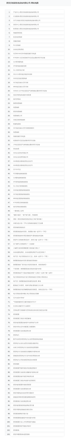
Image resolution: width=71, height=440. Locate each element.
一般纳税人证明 (18, 211)
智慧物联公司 (17, 115)
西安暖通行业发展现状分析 (22, 389)
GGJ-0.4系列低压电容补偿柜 (22, 74)
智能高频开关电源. (19, 136)
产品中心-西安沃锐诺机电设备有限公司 (26, 12)
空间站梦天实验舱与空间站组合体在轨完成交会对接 (30, 310)
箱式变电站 (17, 99)
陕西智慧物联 (17, 103)
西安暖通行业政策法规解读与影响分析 (25, 372)
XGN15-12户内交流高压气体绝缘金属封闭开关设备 (30, 91)
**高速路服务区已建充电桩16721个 (24, 302)
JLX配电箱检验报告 (19, 178)
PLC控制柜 (17, 45)
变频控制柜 (17, 41)
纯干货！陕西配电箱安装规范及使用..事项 (27, 281)
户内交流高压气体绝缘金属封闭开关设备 (26, 144)
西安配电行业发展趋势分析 (22, 401)
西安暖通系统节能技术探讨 (22, 426)
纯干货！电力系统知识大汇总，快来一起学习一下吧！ (31, 256)
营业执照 (16, 149)
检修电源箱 (17, 124)
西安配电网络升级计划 (20, 413)
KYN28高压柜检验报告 (20, 202)
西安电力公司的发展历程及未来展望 (25, 360)
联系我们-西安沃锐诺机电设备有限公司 (26, 29)
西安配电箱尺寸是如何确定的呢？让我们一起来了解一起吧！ (33, 273)
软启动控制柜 (17, 37)
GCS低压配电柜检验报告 (21, 194)
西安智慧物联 (17, 111)
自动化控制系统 (18, 49)
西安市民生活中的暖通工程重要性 (24, 327)
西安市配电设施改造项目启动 (23, 409)
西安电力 (16, 335)
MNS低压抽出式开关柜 (20, 86)
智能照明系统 (17, 33)
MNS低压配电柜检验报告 (21, 198)
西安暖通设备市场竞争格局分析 (23, 376)
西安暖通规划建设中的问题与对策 (24, 418)
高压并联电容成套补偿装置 (22, 95)
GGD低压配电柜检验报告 (21, 190)
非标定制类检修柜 (19, 120)
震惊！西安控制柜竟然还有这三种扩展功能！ (28, 219)
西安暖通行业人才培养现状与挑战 (24, 422)
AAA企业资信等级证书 (20, 153)
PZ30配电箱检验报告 (20, 173)
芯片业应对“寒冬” (19, 298)
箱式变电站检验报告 (20, 206)
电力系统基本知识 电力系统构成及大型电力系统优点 (30, 277)
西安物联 (16, 364)
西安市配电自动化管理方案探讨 (23, 393)
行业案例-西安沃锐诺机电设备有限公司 (26, 16)
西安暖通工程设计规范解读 (22, 318)
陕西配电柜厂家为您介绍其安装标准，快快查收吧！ (30, 264)
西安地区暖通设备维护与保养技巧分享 (25, 322)
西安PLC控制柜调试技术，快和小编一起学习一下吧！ (31, 240)
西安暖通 (16, 314)
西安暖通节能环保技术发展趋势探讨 (25, 368)
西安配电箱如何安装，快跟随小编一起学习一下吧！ (30, 231)
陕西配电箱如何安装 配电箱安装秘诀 (25, 260)
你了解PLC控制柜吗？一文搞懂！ (24, 244)
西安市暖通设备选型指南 (21, 434)
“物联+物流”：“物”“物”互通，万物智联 (25, 215)
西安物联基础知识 (19, 227)
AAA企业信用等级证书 (20, 157)
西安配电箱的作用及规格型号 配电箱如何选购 (28, 235)
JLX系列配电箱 (18, 62)
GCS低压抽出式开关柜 (20, 82)
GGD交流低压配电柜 (20, 78)
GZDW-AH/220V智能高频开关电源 (24, 53)
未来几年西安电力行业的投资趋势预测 (25, 347)
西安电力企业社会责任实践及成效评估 (25, 343)
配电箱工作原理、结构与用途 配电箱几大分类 (28, 285)
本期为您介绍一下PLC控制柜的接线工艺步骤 (28, 223)
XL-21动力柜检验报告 (20, 186)
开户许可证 (17, 169)
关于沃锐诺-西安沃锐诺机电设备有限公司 (26, 20)
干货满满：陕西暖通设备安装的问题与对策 (27, 269)
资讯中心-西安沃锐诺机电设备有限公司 (26, 24)
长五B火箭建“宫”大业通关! (22, 306)
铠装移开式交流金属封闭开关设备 (24, 140)
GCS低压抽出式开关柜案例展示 (23, 128)
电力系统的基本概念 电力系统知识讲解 (26, 293)
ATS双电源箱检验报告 (20, 182)
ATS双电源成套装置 (19, 66)
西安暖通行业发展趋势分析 (22, 331)
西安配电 (16, 430)
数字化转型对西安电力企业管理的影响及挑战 (28, 339)
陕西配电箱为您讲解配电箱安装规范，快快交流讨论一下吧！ (33, 289)
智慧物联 (16, 107)
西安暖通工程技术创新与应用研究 (24, 380)
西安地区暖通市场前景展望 (22, 384)
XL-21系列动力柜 (19, 70)
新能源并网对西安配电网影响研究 (24, 397)
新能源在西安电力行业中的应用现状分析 (26, 355)
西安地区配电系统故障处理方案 (23, 405)
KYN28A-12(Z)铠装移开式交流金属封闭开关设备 (29, 57)
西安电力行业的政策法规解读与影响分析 (26, 351)
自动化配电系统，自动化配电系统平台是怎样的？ (29, 252)
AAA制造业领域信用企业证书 (23, 161)
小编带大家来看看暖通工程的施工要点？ (26, 248)
